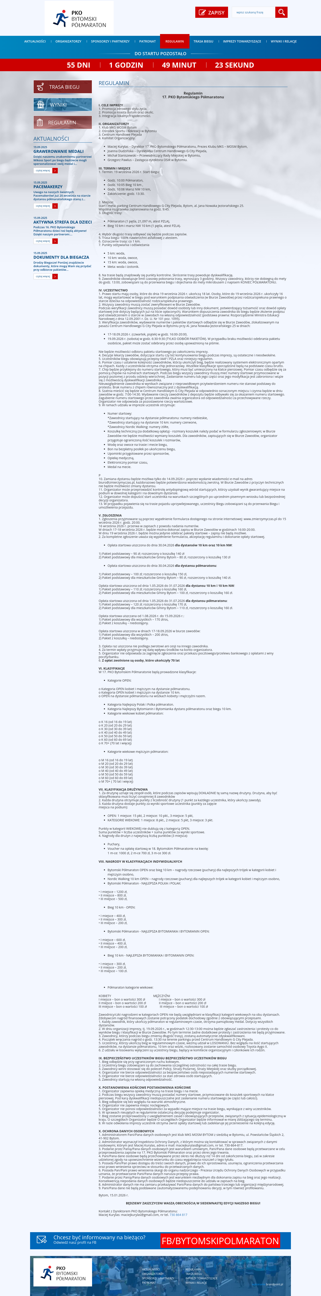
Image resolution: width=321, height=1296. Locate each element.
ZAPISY (211, 12)
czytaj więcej (43, 170)
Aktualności (35, 41)
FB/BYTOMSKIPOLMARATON (220, 1241)
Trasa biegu (203, 41)
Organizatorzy (68, 41)
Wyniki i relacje (284, 41)
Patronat (147, 41)
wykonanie (267, 1284)
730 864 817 (178, 1215)
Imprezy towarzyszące (242, 41)
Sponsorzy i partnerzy (110, 41)
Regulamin (174, 41)
